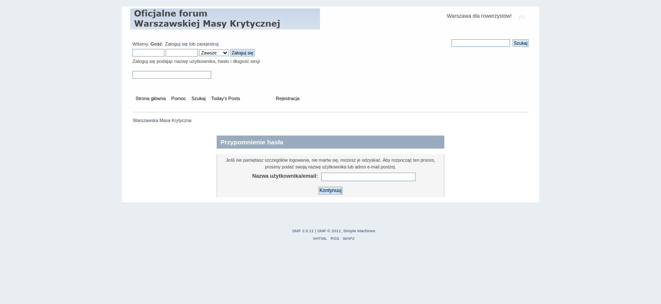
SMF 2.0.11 (303, 230)
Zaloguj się (176, 43)
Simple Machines (359, 230)
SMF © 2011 (329, 230)
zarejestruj (208, 43)
